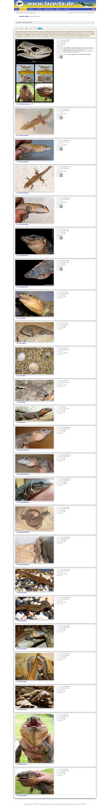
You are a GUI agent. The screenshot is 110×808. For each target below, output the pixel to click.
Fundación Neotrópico (25, 104)
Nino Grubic (22, 422)
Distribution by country (62, 804)
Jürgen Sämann (23, 709)
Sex (31, 28)
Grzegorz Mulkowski (24, 450)
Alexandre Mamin (24, 255)
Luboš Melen (23, 318)
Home (25, 804)
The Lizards (54, 804)
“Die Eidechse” (36, 804)
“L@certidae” (42, 804)
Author (26, 28)
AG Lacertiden (30, 804)
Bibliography (70, 804)
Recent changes (76, 804)
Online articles (49, 804)
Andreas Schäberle (24, 135)
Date (21, 28)
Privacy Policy (83, 804)
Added (40, 28)
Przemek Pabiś (23, 592)
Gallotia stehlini (24, 16)
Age (35, 28)
